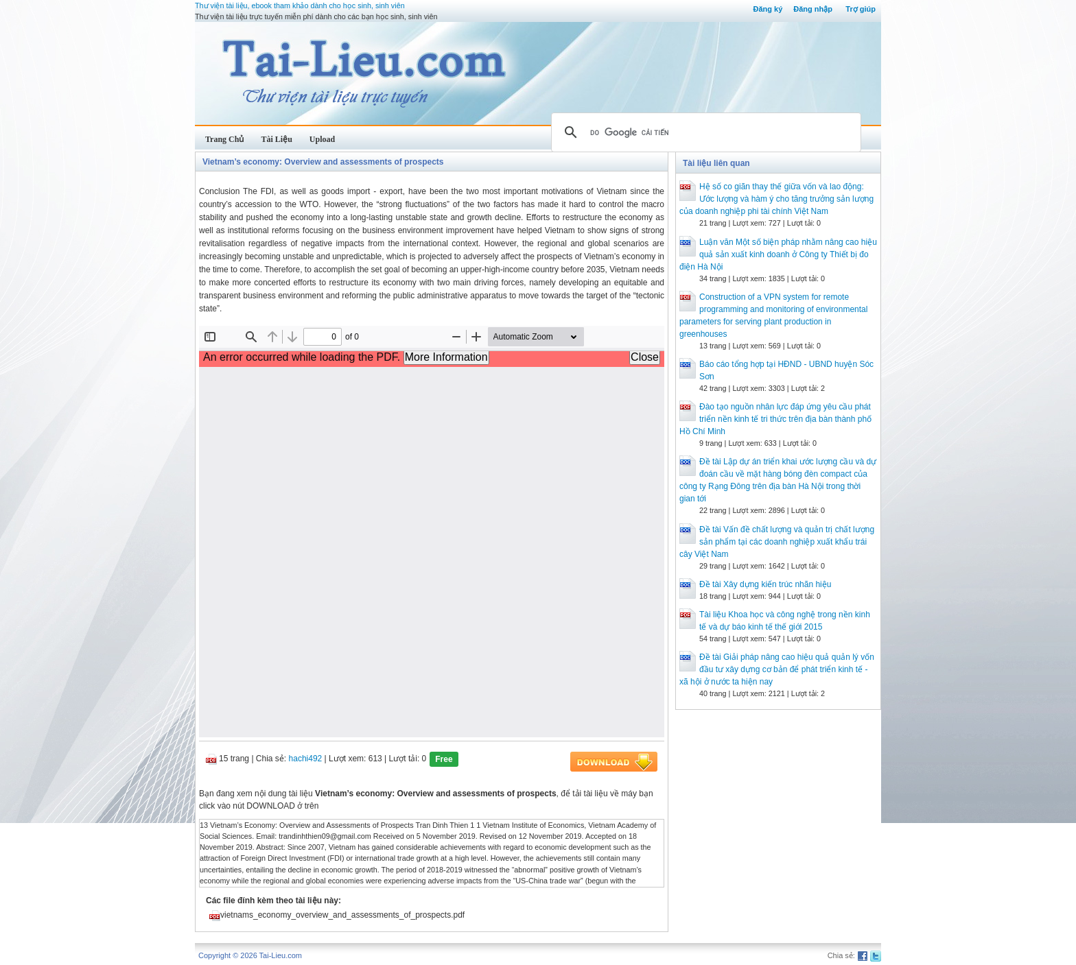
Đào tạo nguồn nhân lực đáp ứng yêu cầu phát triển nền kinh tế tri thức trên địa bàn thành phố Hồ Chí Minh (775, 419)
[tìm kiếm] (704, 132)
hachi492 (306, 758)
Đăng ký (767, 9)
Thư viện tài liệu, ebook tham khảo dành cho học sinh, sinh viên (300, 5)
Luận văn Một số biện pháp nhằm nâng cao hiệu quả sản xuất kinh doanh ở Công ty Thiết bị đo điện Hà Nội (778, 254)
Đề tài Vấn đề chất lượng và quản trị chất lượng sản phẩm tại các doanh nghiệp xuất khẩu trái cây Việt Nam (776, 542)
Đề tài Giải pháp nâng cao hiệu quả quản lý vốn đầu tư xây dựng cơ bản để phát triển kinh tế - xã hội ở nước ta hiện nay (776, 669)
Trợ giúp (860, 9)
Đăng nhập (812, 9)
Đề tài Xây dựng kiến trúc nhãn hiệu (765, 584)
